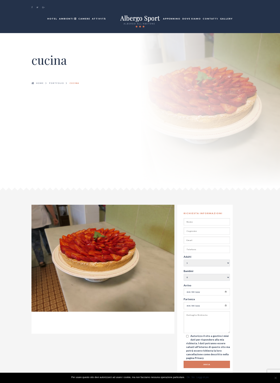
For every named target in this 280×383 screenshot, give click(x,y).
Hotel (52, 18)
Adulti (187, 256)
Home (40, 83)
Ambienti (68, 18)
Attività (99, 18)
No (193, 377)
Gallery (226, 18)
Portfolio (56, 83)
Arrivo (187, 285)
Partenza (189, 299)
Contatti (210, 18)
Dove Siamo (191, 18)
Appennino (171, 18)
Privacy (199, 357)
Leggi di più (202, 377)
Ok (188, 377)
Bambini (188, 271)
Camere (84, 18)
